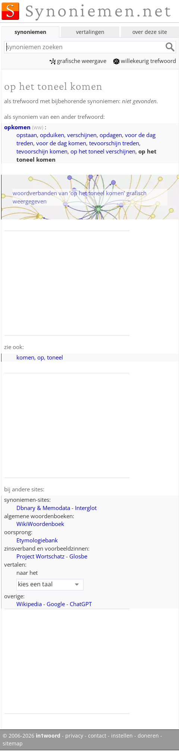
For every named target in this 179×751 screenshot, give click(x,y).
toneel (55, 357)
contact (97, 735)
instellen (122, 735)
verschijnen (82, 135)
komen (25, 357)
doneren (148, 735)
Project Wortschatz (40, 556)
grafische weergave (78, 60)
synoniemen (30, 31)
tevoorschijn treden (114, 143)
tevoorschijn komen (41, 151)
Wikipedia (29, 604)
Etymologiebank (37, 540)
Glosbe (78, 556)
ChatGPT (81, 604)
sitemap (13, 743)
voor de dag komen (61, 143)
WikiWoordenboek (40, 523)
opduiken (52, 135)
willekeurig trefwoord (144, 60)
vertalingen (90, 31)
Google (56, 604)
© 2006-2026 (31, 735)
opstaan (26, 135)
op (40, 357)
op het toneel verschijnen (102, 151)
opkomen (17, 127)
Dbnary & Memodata (43, 507)
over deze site (149, 31)
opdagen (111, 135)
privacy (74, 735)
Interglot (86, 507)
